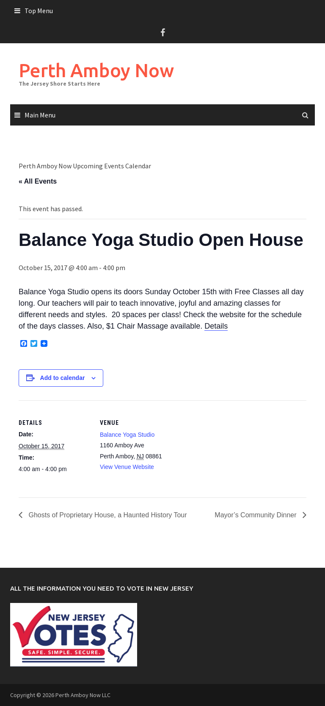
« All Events (38, 181)
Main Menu (40, 115)
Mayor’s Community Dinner (256, 515)
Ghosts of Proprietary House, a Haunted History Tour (107, 515)
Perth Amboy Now (96, 70)
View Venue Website (127, 466)
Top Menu (39, 10)
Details (216, 326)
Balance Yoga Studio (127, 434)
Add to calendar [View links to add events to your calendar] (62, 377)
